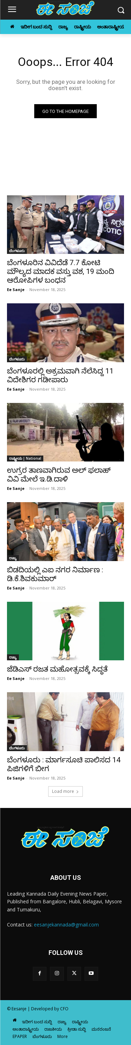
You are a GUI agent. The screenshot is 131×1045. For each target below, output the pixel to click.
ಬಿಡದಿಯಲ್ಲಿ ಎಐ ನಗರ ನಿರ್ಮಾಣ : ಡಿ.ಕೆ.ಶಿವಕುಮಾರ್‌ (55, 574)
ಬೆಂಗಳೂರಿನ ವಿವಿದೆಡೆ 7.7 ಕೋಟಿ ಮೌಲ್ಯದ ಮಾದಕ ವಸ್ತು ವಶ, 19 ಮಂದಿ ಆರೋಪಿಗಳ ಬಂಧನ (60, 271)
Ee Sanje (15, 289)
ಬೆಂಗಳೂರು (17, 250)
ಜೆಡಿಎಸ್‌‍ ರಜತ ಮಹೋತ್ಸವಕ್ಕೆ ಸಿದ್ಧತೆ (57, 669)
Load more (65, 791)
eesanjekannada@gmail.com (66, 924)
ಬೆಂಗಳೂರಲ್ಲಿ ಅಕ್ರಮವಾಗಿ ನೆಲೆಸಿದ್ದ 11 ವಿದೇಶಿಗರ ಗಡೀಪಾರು (60, 375)
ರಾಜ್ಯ (13, 557)
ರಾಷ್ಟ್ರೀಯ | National (25, 458)
